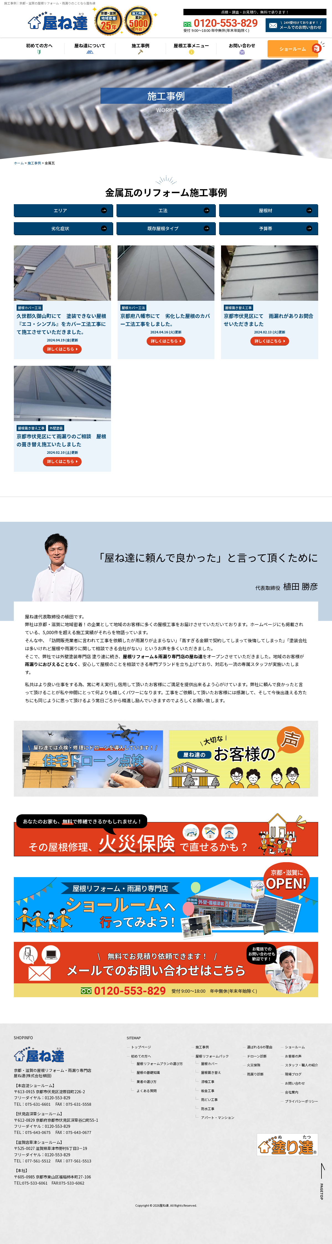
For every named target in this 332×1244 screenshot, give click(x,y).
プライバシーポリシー (301, 1101)
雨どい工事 (209, 1099)
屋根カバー (209, 1063)
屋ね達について (89, 45)
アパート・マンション (217, 1117)
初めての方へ (39, 45)
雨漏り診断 (255, 1074)
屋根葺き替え (211, 1072)
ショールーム (292, 48)
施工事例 (140, 45)
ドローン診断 (257, 1056)
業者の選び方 (147, 1081)
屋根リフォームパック (212, 1056)
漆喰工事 (207, 1081)
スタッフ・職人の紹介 (301, 1064)
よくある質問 (147, 1090)
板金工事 (207, 1090)
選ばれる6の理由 (259, 1047)
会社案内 (291, 1092)
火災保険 (253, 1064)
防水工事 (207, 1108)
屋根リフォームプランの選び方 (160, 1063)
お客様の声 (293, 1056)
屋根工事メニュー (191, 45)
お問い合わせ (242, 45)
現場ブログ (293, 1074)
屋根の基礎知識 (148, 1072)
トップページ (141, 1047)
